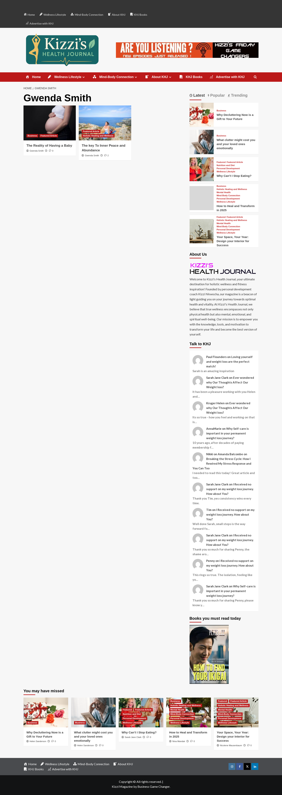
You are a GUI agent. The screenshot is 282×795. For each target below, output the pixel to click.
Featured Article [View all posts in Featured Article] (49, 135)
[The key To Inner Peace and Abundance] (105, 122)
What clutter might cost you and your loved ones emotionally (236, 144)
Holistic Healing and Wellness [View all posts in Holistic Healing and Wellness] (98, 135)
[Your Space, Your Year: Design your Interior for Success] (202, 231)
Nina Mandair (178, 741)
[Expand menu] (83, 77)
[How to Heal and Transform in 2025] (202, 197)
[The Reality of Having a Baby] (50, 122)
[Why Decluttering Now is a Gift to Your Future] (202, 114)
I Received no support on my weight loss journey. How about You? (230, 488)
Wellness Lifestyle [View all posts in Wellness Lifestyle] (226, 172)
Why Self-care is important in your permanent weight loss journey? (227, 433)
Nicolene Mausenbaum (231, 745)
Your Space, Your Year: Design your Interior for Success (233, 241)
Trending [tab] (239, 95)
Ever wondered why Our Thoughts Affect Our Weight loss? (230, 382)
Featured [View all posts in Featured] (221, 162)
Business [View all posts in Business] (32, 135)
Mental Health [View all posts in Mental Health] (224, 192)
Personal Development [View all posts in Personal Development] (228, 168)
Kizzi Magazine (122, 786)
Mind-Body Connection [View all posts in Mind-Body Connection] (228, 195)
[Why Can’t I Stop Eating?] (202, 168)
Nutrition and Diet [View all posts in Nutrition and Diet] (226, 165)
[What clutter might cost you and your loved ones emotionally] (202, 141)
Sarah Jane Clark (133, 737)
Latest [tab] (198, 95)
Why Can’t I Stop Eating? (234, 175)
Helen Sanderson (38, 741)
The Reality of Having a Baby (49, 145)
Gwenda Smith (37, 151)
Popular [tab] (217, 95)
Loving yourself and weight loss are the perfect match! (229, 361)
